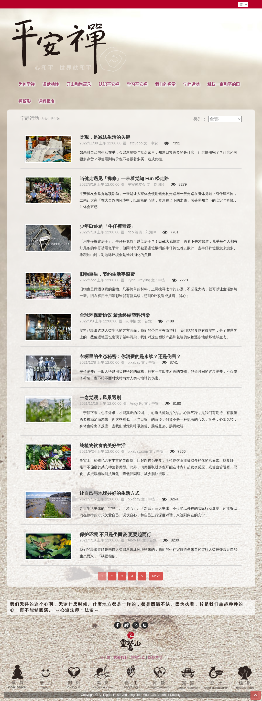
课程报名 (46, 101)
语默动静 (50, 84)
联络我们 (120, 657)
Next (156, 576)
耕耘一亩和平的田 (223, 84)
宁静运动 (191, 84)
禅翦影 (24, 101)
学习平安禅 (137, 84)
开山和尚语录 (79, 84)
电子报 (105, 657)
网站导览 (138, 657)
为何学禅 (26, 84)
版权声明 (155, 657)
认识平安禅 (109, 84)
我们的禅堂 (165, 84)
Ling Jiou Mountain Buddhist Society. (155, 695)
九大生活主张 (50, 118)
